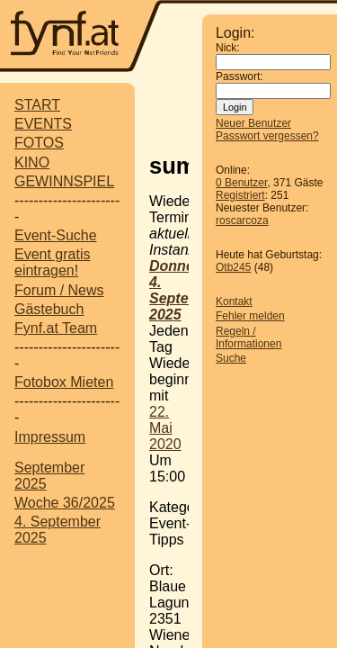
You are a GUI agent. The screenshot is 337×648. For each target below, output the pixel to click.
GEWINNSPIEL (64, 181)
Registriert (240, 195)
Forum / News (59, 290)
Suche (231, 358)
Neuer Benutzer (253, 123)
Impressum (49, 437)
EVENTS (43, 123)
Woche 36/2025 (64, 502)
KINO (31, 162)
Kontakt (234, 301)
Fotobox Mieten (63, 382)
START (37, 104)
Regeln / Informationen (248, 337)
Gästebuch (49, 309)
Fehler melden (250, 316)
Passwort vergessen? (267, 136)
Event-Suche (55, 235)
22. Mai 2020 (165, 428)
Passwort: (239, 76)
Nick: (228, 47)
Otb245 (233, 267)
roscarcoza (242, 220)
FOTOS (39, 142)
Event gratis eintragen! (52, 262)
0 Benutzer (241, 182)
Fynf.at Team (55, 328)
